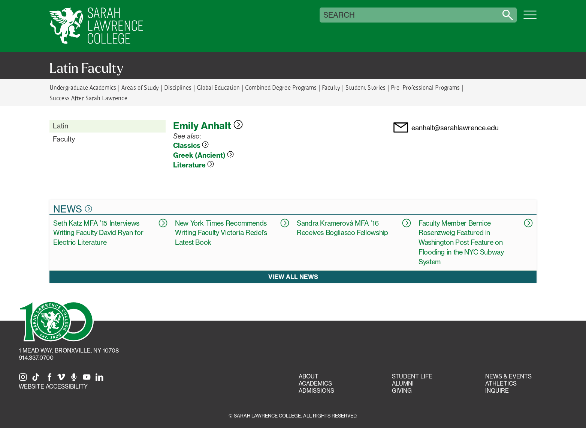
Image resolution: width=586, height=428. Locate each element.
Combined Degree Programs (280, 87)
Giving (402, 390)
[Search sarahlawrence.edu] (508, 15)
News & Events (508, 376)
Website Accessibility (53, 386)
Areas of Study (139, 87)
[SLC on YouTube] (88, 379)
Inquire (497, 390)
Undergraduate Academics (82, 87)
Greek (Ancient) (203, 155)
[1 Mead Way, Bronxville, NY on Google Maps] (69, 350)
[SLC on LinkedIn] (100, 379)
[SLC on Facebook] (49, 379)
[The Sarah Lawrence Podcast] (75, 379)
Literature (193, 165)
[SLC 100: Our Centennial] (56, 320)
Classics (191, 145)
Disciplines (177, 87)
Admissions (316, 390)
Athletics (501, 383)
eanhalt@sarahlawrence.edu (455, 128)
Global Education (218, 87)
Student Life (412, 376)
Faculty (331, 87)
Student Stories (365, 87)
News (72, 208)
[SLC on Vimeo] (62, 379)
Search (339, 15)
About (308, 376)
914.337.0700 (36, 357)
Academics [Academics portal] (315, 383)
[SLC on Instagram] (24, 379)
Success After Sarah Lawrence (88, 97)
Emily (208, 126)
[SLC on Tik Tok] (37, 379)
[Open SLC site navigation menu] (530, 18)
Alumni (403, 383)
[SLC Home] (96, 26)
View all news (293, 276)
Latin (60, 126)
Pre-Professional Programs (425, 87)
